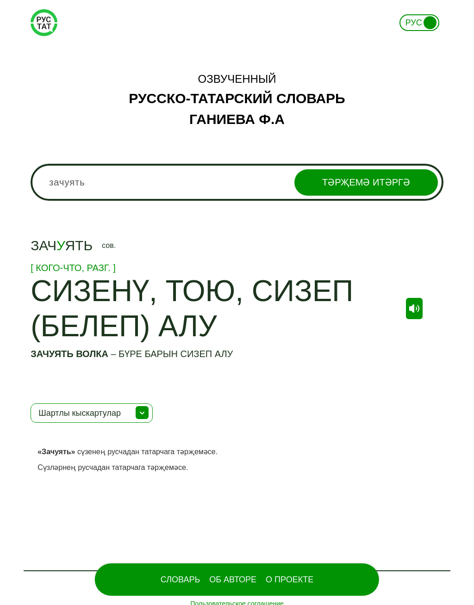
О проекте (289, 579)
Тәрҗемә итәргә (366, 182)
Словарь (180, 579)
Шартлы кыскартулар (79, 413)
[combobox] (237, 182)
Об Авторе (232, 579)
